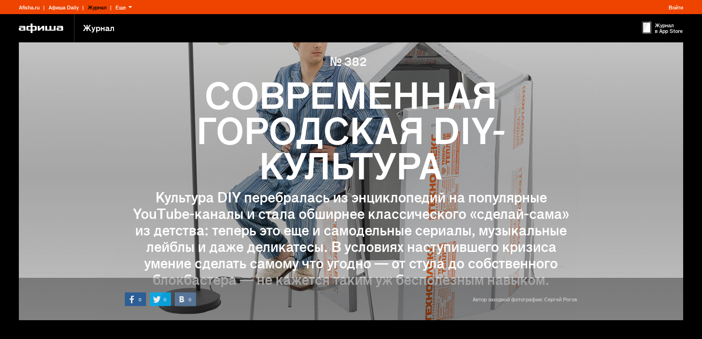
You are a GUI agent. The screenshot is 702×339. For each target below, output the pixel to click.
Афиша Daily (64, 7)
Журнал (97, 7)
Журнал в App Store (669, 28)
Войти (676, 7)
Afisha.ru (29, 7)
